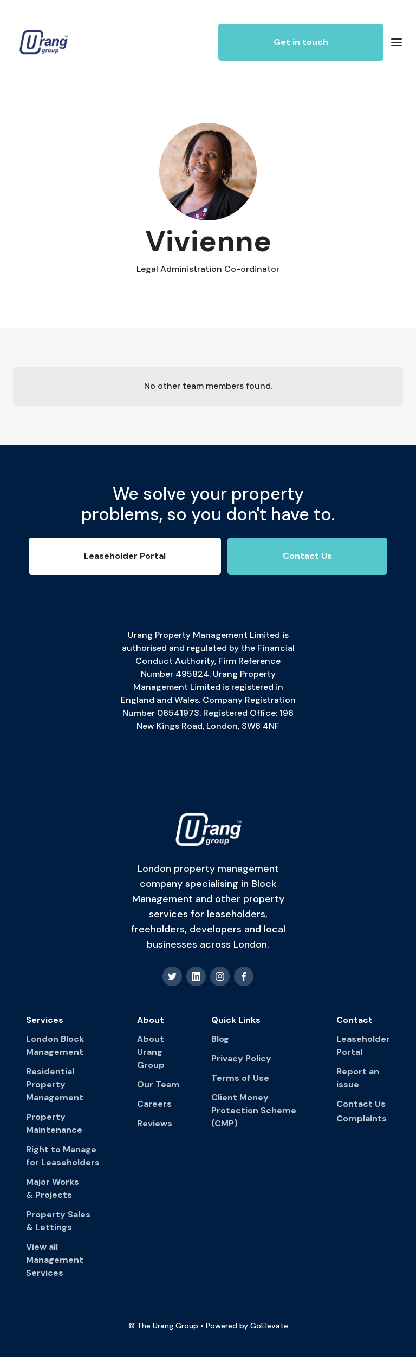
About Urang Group (151, 1052)
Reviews (154, 1123)
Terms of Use (240, 1078)
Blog (220, 1039)
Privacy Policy (241, 1058)
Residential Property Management (54, 1084)
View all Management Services (54, 1259)
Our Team (158, 1084)
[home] (43, 42)
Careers (154, 1104)
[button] (396, 42)
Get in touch (301, 42)
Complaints (361, 1118)
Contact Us (361, 1104)
